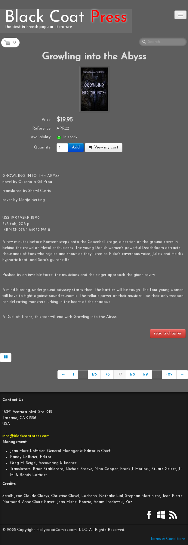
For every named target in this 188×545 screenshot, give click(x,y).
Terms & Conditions (168, 539)
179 (145, 374)
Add (76, 147)
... (83, 374)
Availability (41, 137)
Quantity (42, 147)
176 (107, 374)
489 (169, 374)
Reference (41, 128)
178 (132, 374)
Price (46, 120)
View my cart (104, 147)
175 (94, 374)
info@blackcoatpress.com (26, 436)
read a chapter (168, 333)
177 (119, 374)
